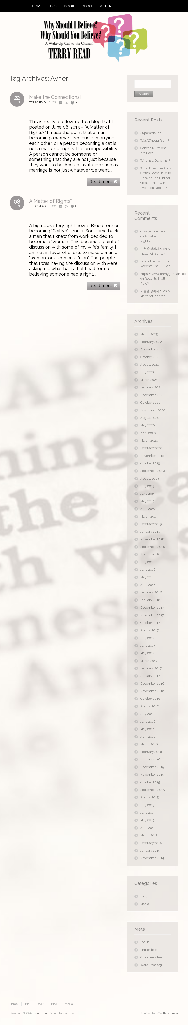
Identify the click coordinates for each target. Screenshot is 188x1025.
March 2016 (149, 744)
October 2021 (150, 357)
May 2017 (147, 653)
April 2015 (147, 828)
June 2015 (147, 812)
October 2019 (150, 463)
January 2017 (150, 676)
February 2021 (151, 387)
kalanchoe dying (152, 261)
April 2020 (148, 433)
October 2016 (150, 698)
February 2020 (151, 448)
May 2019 (147, 501)
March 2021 (148, 380)
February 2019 (151, 524)
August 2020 (149, 418)
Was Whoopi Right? (154, 140)
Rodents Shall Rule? (155, 266)
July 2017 (147, 638)
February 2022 (151, 342)
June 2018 (148, 569)
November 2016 (152, 691)
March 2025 (149, 334)
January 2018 (150, 600)
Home (14, 1004)
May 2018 (147, 577)
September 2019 (152, 471)
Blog (52, 102)
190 (65, 206)
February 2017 (151, 668)
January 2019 (150, 531)
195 (65, 102)
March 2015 (148, 835)
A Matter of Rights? (50, 201)
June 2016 (148, 721)
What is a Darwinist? (155, 160)
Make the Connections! (55, 97)
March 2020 (149, 440)
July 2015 (147, 805)
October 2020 (150, 402)
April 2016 (148, 736)
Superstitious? (150, 133)
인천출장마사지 (151, 249)
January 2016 (150, 759)
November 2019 (152, 456)
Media (144, 904)
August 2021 (149, 364)
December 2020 (152, 395)
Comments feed (152, 957)
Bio (27, 1004)
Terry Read (41, 1013)
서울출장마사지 (151, 291)
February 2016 (151, 752)
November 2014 (152, 858)
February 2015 (151, 843)
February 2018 (151, 592)
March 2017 (148, 661)
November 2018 (152, 539)
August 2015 (149, 797)
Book (40, 1004)
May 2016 (147, 729)
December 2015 (152, 767)
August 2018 (149, 554)
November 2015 (152, 774)
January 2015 (150, 850)
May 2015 (147, 820)
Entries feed (148, 950)
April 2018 (148, 585)
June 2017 (147, 645)
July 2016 (147, 714)
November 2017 (152, 615)
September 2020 (152, 410)
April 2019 (147, 509)
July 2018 (147, 562)
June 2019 (147, 493)
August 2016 (149, 706)
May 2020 (147, 425)
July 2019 (147, 486)
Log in (144, 942)
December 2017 (152, 607)
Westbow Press (167, 1013)
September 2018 (152, 547)
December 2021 (152, 349)
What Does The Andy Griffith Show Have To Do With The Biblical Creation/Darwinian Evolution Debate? (155, 178)
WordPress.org (151, 965)
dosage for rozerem (154, 231)
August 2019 (149, 478)
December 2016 (152, 683)
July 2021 (147, 372)
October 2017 (150, 623)
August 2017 (149, 630)
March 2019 (149, 516)
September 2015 (152, 790)
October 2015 (150, 782)
